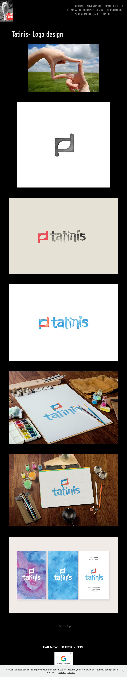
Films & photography (80, 10)
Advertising (94, 6)
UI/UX (100, 10)
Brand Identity (114, 6)
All (96, 14)
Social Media (83, 14)
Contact (107, 14)
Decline (71, 672)
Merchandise (115, 10)
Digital (79, 6)
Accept (62, 672)
